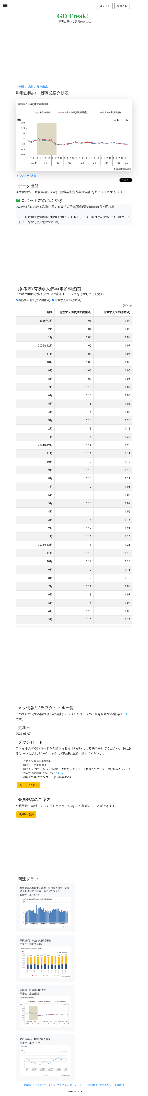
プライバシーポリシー (73, 1085)
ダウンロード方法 (26, 175)
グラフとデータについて (47, 1085)
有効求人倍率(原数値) (67, 300)
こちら (126, 714)
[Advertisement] (74, 51)
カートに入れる (28, 785)
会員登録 (122, 5)
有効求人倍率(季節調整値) (34, 300)
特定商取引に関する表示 (99, 1085)
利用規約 (117, 1085)
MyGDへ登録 (26, 814)
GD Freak (72, 16)
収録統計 (28, 1085)
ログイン (104, 5)
